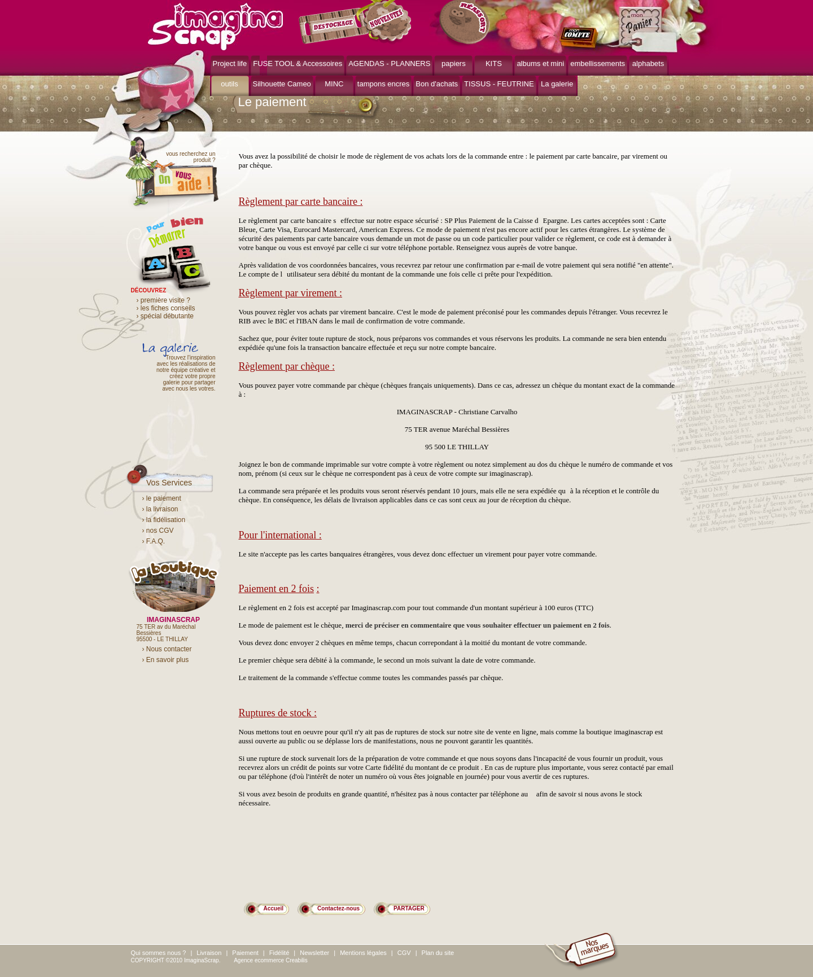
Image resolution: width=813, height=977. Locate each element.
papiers (454, 63)
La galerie (557, 84)
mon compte (581, 38)
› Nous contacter (167, 649)
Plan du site (438, 952)
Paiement (245, 952)
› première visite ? (163, 300)
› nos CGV (158, 530)
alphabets (648, 63)
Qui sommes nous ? (158, 952)
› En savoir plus (165, 660)
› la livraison (160, 509)
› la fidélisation (164, 520)
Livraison (208, 952)
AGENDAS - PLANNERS (389, 63)
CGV (404, 952)
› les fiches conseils (166, 308)
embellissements (597, 63)
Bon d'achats (437, 84)
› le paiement (161, 498)
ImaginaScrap (215, 25)
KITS (494, 63)
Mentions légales (363, 952)
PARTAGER (409, 908)
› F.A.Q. (153, 541)
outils (229, 84)
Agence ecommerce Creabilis (271, 960)
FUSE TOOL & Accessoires (297, 63)
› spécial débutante (165, 316)
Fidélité (279, 952)
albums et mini (540, 63)
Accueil (274, 908)
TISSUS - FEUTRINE (499, 84)
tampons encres (383, 84)
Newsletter (314, 952)
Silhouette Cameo (282, 84)
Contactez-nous (338, 908)
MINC (334, 84)
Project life (230, 63)
